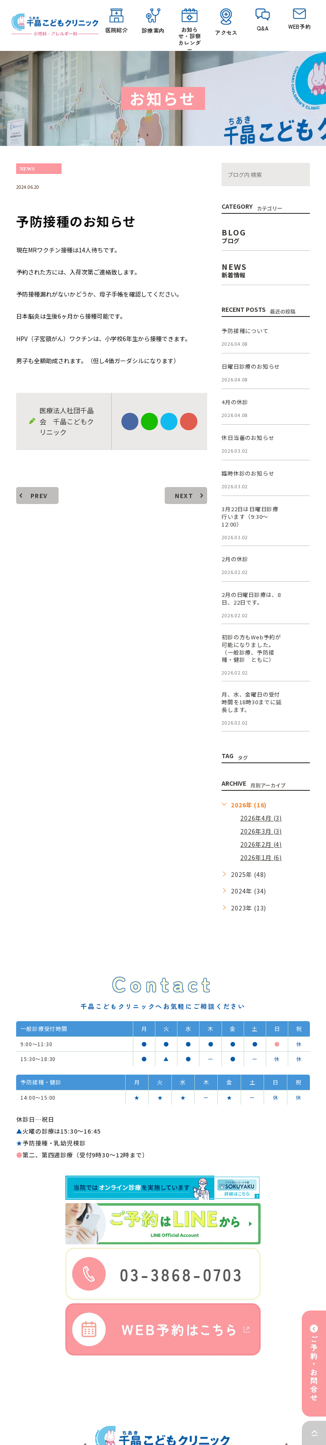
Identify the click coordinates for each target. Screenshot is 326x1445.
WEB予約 (299, 19)
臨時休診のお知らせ (248, 474)
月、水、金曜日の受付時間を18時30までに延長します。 (252, 702)
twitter (168, 421)
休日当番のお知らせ (248, 438)
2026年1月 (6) (261, 857)
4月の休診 (235, 402)
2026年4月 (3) (261, 818)
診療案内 (153, 21)
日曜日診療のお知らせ (251, 367)
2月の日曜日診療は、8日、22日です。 (251, 598)
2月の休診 (235, 559)
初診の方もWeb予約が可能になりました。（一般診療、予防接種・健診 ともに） (251, 648)
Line (149, 421)
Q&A (263, 20)
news (27, 169)
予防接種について (245, 331)
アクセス (226, 22)
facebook (129, 421)
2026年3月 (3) (261, 831)
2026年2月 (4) (261, 844)
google (188, 421)
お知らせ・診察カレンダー (189, 27)
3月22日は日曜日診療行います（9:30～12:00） (250, 517)
